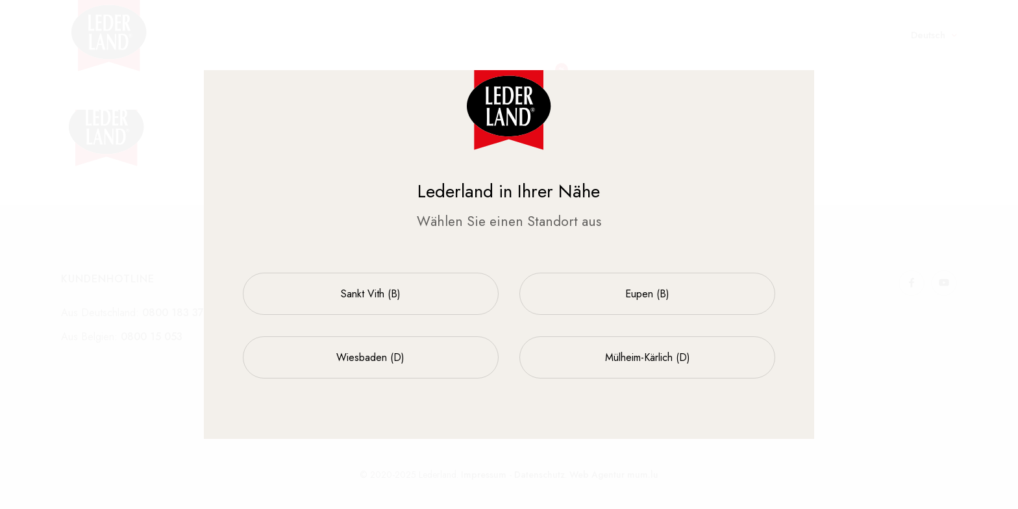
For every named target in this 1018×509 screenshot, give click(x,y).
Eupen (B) (647, 293)
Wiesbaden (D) (370, 357)
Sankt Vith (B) (371, 293)
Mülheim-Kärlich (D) (647, 357)
